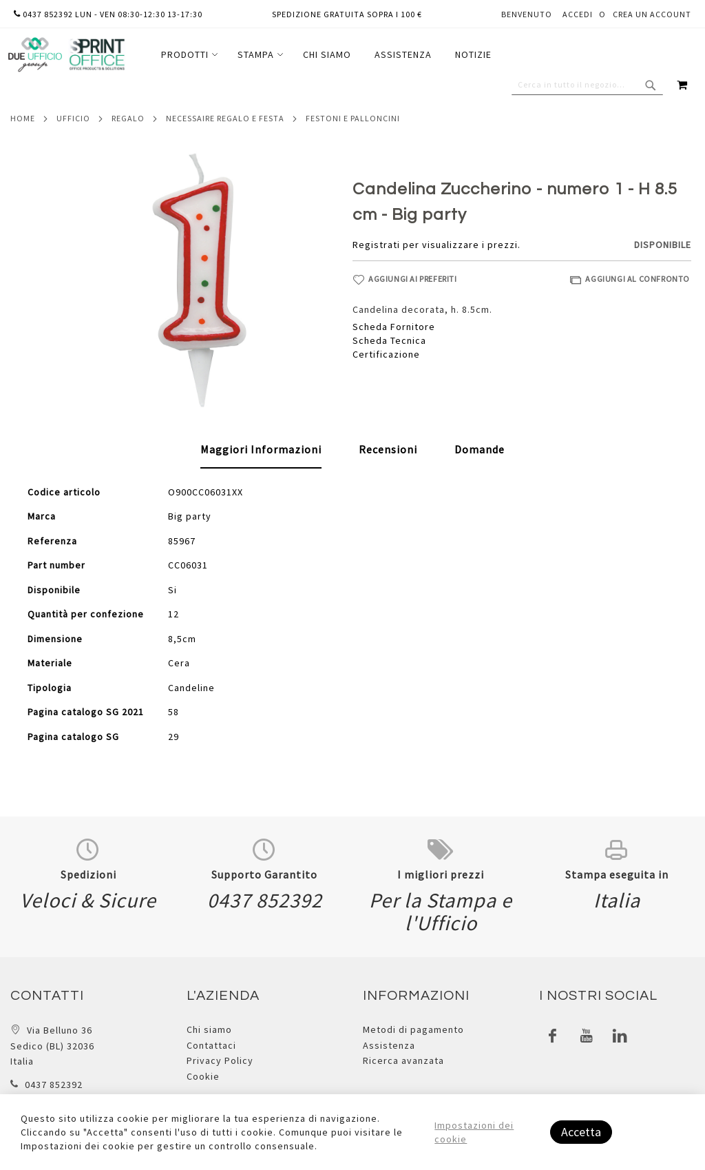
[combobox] (587, 84)
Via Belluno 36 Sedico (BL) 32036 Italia (52, 1045)
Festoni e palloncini (353, 118)
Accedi (577, 14)
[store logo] (66, 54)
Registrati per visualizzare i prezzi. (436, 244)
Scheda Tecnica (389, 340)
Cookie (203, 1076)
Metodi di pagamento (413, 1029)
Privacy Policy (220, 1060)
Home (22, 118)
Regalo (128, 118)
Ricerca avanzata (403, 1060)
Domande (479, 449)
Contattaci (211, 1045)
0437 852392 (54, 1084)
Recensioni (388, 449)
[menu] (326, 54)
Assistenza (389, 1045)
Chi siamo (209, 1029)
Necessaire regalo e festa (225, 118)
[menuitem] (187, 54)
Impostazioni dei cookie (474, 1132)
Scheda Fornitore (393, 326)
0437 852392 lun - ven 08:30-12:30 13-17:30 (108, 14)
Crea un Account (652, 14)
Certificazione (386, 354)
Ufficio (73, 118)
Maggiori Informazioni (261, 449)
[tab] (261, 450)
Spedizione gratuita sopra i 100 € (347, 14)
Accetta (581, 1132)
